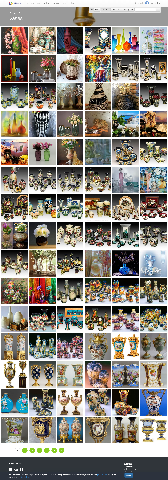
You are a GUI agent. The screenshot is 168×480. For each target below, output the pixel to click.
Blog (72, 3)
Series (47, 3)
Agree (128, 475)
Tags (21, 13)
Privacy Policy (130, 469)
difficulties (115, 10)
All (92, 10)
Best (38, 3)
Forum (65, 3)
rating (124, 10)
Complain (128, 464)
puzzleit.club (102, 474)
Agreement (128, 466)
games (130, 10)
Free (97, 10)
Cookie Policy (23, 477)
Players (57, 3)
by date (105, 10)
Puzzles (30, 3)
